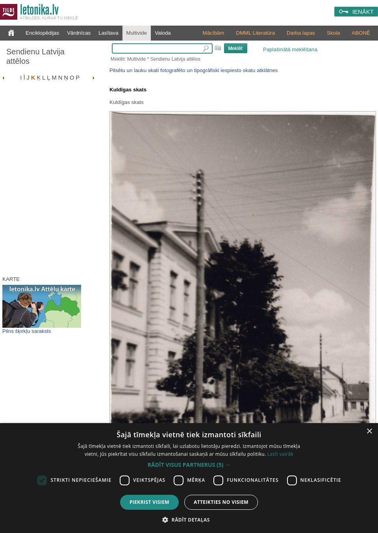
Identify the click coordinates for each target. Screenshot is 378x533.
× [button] (369, 432)
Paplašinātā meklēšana (290, 49)
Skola (333, 33)
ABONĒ (361, 33)
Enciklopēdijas (42, 33)
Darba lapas (301, 33)
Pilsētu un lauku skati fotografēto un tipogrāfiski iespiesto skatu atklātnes (193, 70)
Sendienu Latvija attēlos (35, 56)
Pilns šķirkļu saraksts (26, 331)
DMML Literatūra (255, 33)
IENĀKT (363, 11)
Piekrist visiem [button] (149, 502)
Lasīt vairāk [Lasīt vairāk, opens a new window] (280, 454)
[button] (189, 464)
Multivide (136, 33)
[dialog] (189, 478)
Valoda (163, 33)
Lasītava (108, 33)
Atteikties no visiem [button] (221, 502)
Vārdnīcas (79, 33)
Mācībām (213, 33)
